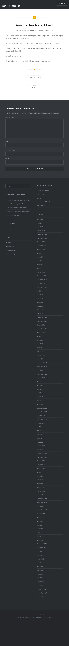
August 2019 (41, 513)
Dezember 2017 (42, 589)
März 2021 (40, 442)
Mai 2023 (40, 344)
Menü (63, 3)
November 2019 (42, 502)
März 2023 (40, 351)
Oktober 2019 (41, 506)
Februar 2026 (41, 230)
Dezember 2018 (42, 544)
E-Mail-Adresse (11, 150)
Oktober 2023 (41, 325)
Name (7, 141)
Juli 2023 (39, 336)
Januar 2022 (40, 404)
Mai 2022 (40, 389)
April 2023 (40, 347)
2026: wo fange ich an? (23, 200)
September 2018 (42, 555)
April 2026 (40, 223)
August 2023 (41, 332)
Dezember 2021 (42, 408)
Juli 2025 (39, 253)
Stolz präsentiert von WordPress (24, 617)
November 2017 (42, 593)
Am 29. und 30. (41, 205)
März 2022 (40, 397)
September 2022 (42, 374)
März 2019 (40, 532)
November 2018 (42, 547)
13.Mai (39, 198)
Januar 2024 (40, 313)
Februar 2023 (41, 355)
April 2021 (40, 438)
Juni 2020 (40, 476)
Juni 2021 (40, 430)
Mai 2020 (40, 480)
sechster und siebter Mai (44, 202)
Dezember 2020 (42, 453)
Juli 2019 (39, 517)
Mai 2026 (40, 219)
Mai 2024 (40, 298)
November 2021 (42, 412)
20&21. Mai (40, 194)
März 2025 (40, 268)
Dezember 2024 (42, 276)
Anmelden (8, 242)
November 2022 (42, 366)
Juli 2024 (39, 291)
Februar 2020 (41, 491)
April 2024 (40, 302)
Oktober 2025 (41, 242)
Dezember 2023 (42, 317)
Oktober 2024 (41, 283)
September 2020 (42, 464)
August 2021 (41, 423)
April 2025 (40, 264)
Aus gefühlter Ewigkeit (23, 211)
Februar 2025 (41, 272)
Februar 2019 (41, 536)
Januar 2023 (40, 359)
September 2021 (42, 419)
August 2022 (41, 378)
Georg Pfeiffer (32, 30)
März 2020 (40, 487)
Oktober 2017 (41, 597)
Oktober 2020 (41, 461)
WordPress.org (10, 254)
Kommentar (10, 117)
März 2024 (40, 306)
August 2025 (41, 249)
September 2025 (42, 245)
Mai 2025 (40, 261)
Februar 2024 (41, 310)
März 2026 (40, 227)
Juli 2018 (39, 563)
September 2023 (42, 329)
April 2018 (40, 574)
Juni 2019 (40, 521)
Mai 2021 (40, 434)
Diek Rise (19, 215)
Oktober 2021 (41, 415)
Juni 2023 (40, 340)
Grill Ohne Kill (12, 6)
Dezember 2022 (42, 363)
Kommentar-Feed (10, 250)
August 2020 (41, 468)
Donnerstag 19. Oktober (18, 204)
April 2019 (40, 529)
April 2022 (40, 393)
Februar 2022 (41, 400)
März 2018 (40, 578)
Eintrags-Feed (9, 246)
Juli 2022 (39, 381)
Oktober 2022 (41, 370)
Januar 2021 (40, 449)
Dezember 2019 (42, 498)
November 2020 (42, 457)
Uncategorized (9, 229)
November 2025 (42, 238)
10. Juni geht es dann (43, 190)
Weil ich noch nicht (21, 207)
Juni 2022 (40, 385)
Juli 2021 (39, 427)
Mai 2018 (40, 570)
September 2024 (42, 287)
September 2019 (42, 510)
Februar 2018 (41, 581)
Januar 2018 (40, 585)
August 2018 (41, 559)
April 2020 (40, 483)
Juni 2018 (40, 566)
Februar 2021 (41, 446)
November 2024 (42, 279)
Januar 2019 (40, 540)
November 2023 (42, 321)
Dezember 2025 (42, 234)
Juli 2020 (39, 472)
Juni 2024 (40, 295)
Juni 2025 (40, 257)
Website (8, 159)
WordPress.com (49, 617)
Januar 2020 (40, 495)
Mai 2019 (40, 525)
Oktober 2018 (41, 551)
